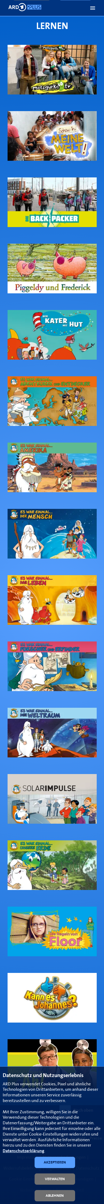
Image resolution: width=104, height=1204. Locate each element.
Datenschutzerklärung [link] (23, 1151)
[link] (52, 70)
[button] (92, 8)
